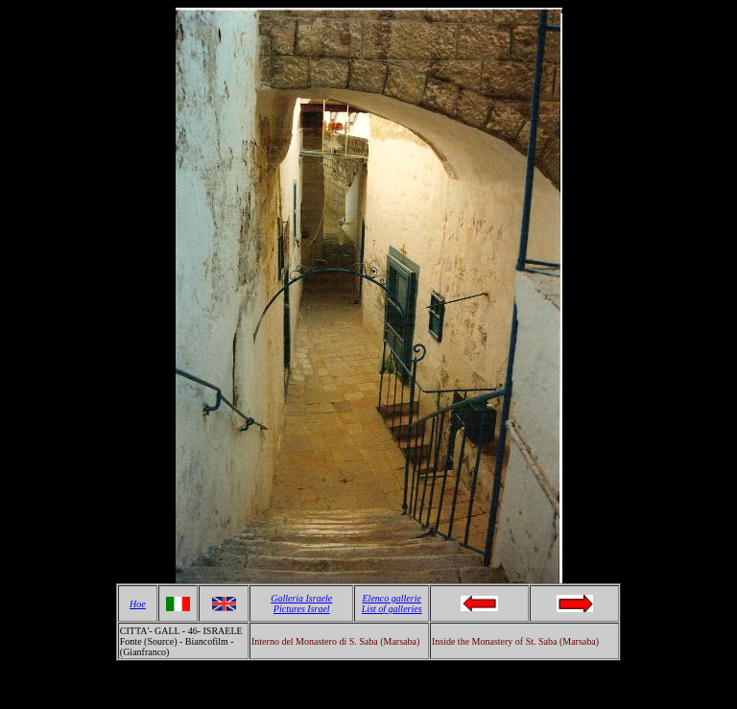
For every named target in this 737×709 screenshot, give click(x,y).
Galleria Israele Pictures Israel (301, 603)
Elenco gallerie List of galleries (392, 603)
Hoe (138, 604)
